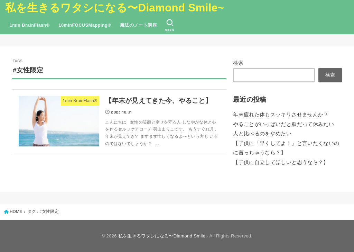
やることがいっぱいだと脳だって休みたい (283, 124)
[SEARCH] (169, 25)
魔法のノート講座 (138, 25)
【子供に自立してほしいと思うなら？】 (281, 162)
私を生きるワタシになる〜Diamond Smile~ (114, 8)
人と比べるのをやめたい (262, 133)
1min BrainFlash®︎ (30, 25)
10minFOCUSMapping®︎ (84, 25)
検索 (238, 63)
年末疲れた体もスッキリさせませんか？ (281, 114)
